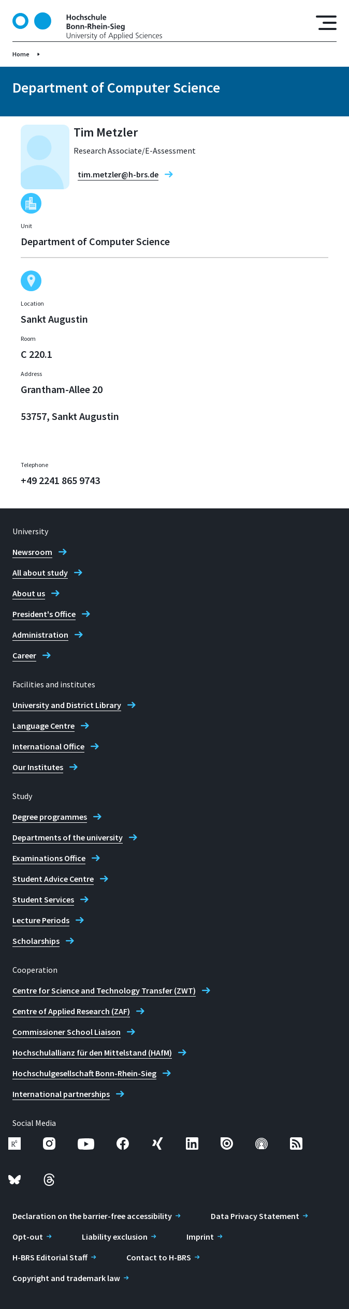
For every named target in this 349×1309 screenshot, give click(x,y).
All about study (40, 572)
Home (21, 54)
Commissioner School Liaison (66, 1032)
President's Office (44, 614)
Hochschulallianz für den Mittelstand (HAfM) (92, 1052)
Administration (40, 634)
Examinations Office (48, 858)
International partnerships (61, 1094)
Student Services (43, 899)
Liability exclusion (115, 1236)
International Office (48, 746)
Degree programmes (49, 816)
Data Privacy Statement (255, 1216)
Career (24, 655)
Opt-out (27, 1236)
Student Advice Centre (53, 879)
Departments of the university (67, 837)
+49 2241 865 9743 (60, 480)
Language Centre (43, 725)
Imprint (200, 1236)
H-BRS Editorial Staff (50, 1257)
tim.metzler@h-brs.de (118, 174)
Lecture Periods (40, 920)
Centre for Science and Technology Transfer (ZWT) (104, 990)
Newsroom (32, 552)
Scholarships (36, 941)
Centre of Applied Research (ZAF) (71, 1011)
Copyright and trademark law (66, 1278)
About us (28, 593)
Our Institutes (37, 767)
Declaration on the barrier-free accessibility (92, 1216)
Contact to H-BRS (158, 1257)
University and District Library (66, 705)
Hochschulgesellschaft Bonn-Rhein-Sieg (84, 1073)
